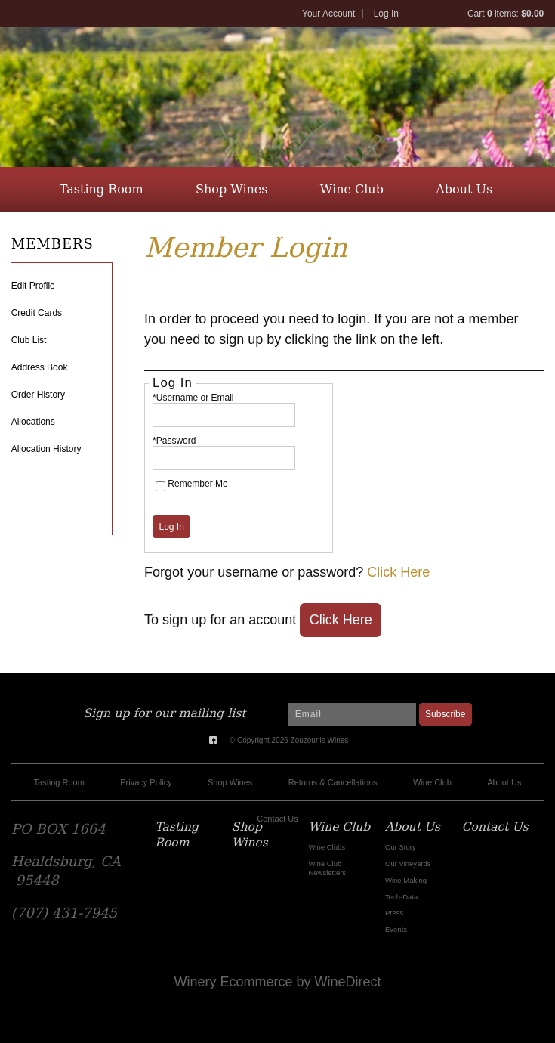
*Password (174, 440)
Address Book (39, 367)
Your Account (328, 13)
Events (396, 929)
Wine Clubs (326, 847)
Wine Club (352, 189)
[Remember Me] (160, 486)
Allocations (33, 421)
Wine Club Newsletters (327, 868)
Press (394, 912)
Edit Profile (33, 285)
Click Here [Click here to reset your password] (398, 572)
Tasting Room (101, 189)
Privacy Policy (145, 782)
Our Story (400, 847)
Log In (386, 13)
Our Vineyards (408, 863)
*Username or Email (193, 397)
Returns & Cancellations (333, 782)
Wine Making (406, 880)
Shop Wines (232, 189)
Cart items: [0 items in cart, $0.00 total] (505, 13)
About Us (464, 189)
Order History (38, 394)
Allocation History (46, 449)
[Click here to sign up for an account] (340, 620)
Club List (29, 340)
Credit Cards (36, 313)
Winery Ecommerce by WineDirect (277, 981)
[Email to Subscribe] (352, 714)
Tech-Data (401, 897)
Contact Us (276, 234)
